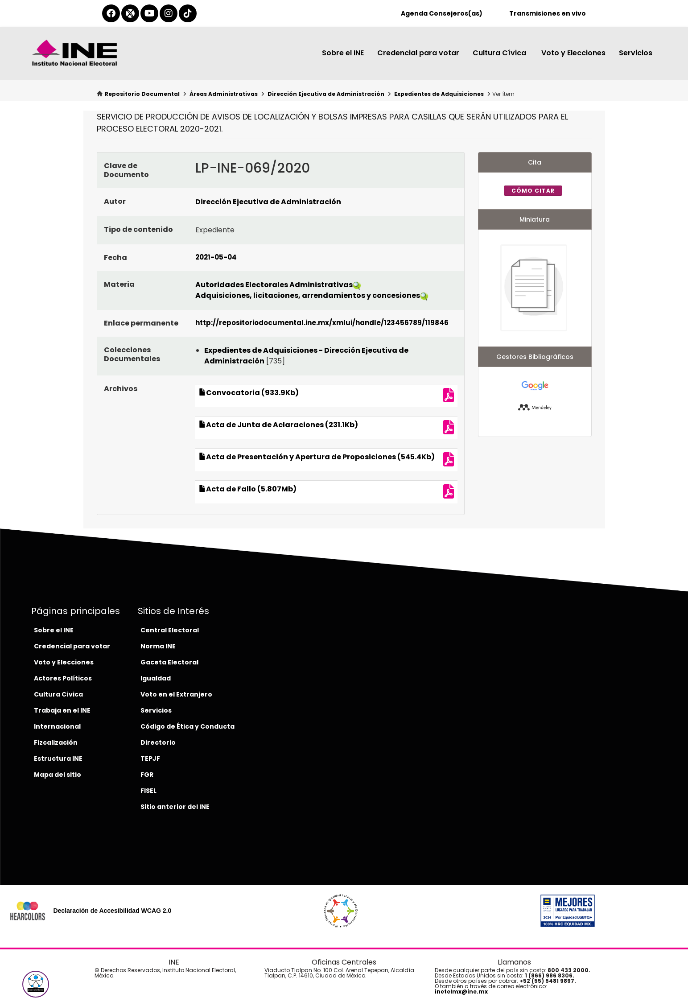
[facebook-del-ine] (111, 13)
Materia (119, 284)
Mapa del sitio (57, 774)
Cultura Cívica (500, 53)
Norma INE (158, 646)
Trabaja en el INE (62, 710)
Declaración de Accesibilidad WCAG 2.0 (112, 910)
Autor (115, 201)
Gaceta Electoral (169, 662)
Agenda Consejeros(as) (441, 13)
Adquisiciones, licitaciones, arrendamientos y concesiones (307, 295)
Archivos (120, 388)
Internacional (57, 726)
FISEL (148, 790)
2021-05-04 (216, 257)
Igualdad (155, 678)
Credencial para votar (418, 53)
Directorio (158, 742)
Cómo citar (533, 190)
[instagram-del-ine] (168, 13)
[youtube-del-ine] (149, 13)
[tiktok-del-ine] (188, 13)
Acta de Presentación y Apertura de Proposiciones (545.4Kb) (317, 457)
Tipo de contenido (138, 229)
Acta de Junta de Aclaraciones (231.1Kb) (278, 425)
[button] (35, 984)
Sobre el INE (343, 53)
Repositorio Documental (142, 94)
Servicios (635, 53)
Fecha (115, 257)
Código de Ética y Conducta (187, 726)
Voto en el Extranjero (176, 694)
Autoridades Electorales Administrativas (274, 285)
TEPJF (150, 758)
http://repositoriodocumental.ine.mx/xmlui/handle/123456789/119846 (322, 322)
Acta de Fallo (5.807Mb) (248, 489)
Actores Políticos (63, 678)
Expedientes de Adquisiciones (439, 94)
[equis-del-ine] (130, 13)
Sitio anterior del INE (175, 806)
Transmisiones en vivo (547, 13)
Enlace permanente (141, 323)
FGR (146, 774)
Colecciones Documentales (132, 354)
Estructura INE (58, 758)
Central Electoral (169, 630)
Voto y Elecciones (573, 53)
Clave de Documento (126, 170)
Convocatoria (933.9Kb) (249, 393)
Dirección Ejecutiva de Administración (326, 94)
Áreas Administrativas (224, 94)
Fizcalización (56, 742)
